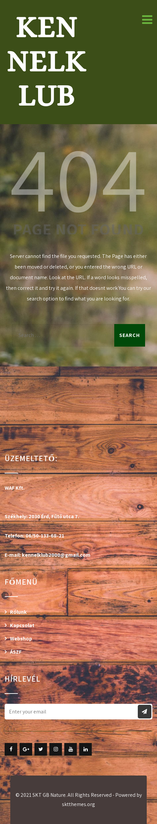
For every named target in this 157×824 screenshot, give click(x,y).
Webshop (21, 638)
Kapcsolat (22, 625)
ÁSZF (16, 651)
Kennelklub (46, 61)
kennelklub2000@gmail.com (56, 554)
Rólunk (18, 612)
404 (78, 177)
